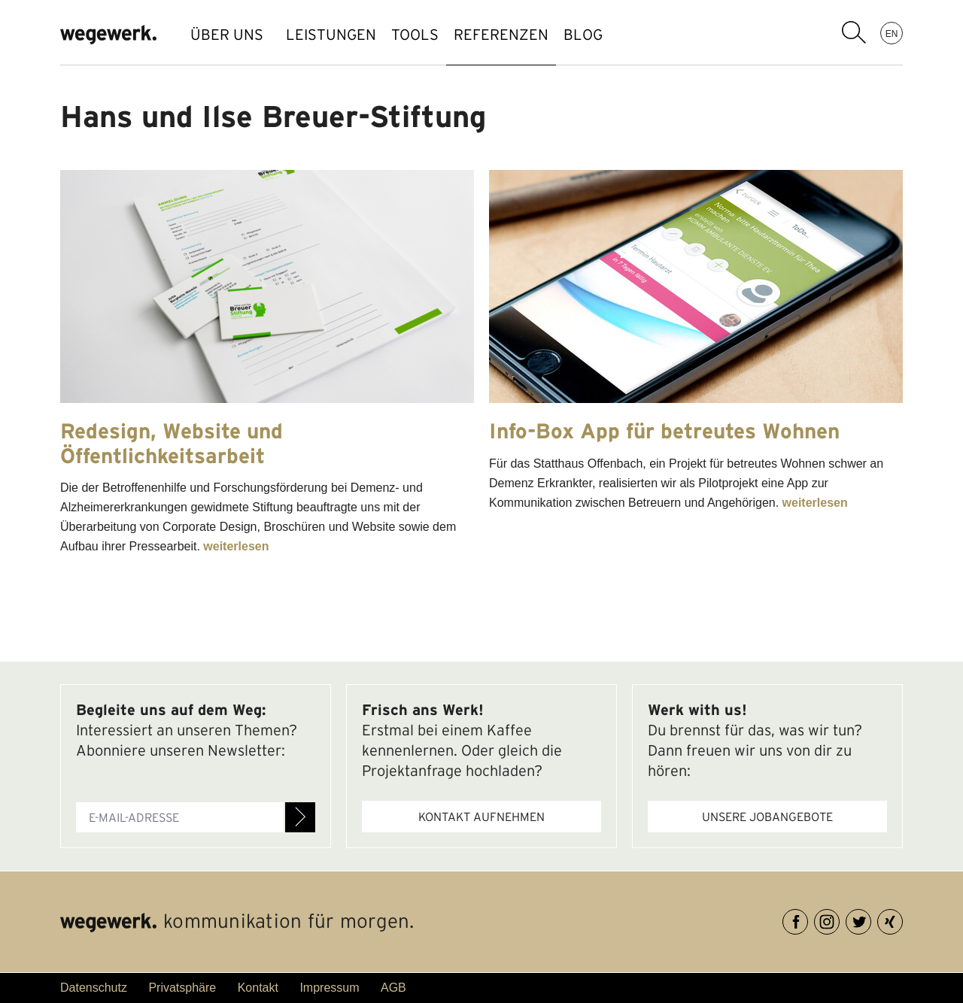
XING (902, 919)
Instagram (839, 919)
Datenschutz (93, 987)
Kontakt (258, 987)
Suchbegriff (854, 32)
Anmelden (300, 817)
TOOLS (437, 34)
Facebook (807, 919)
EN (892, 33)
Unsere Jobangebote (767, 816)
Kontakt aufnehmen (481, 816)
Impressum (329, 987)
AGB (393, 987)
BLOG (635, 34)
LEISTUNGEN (338, 34)
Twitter (870, 919)
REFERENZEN (538, 34)
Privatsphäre (182, 987)
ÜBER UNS (226, 34)
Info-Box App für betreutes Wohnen (664, 431)
